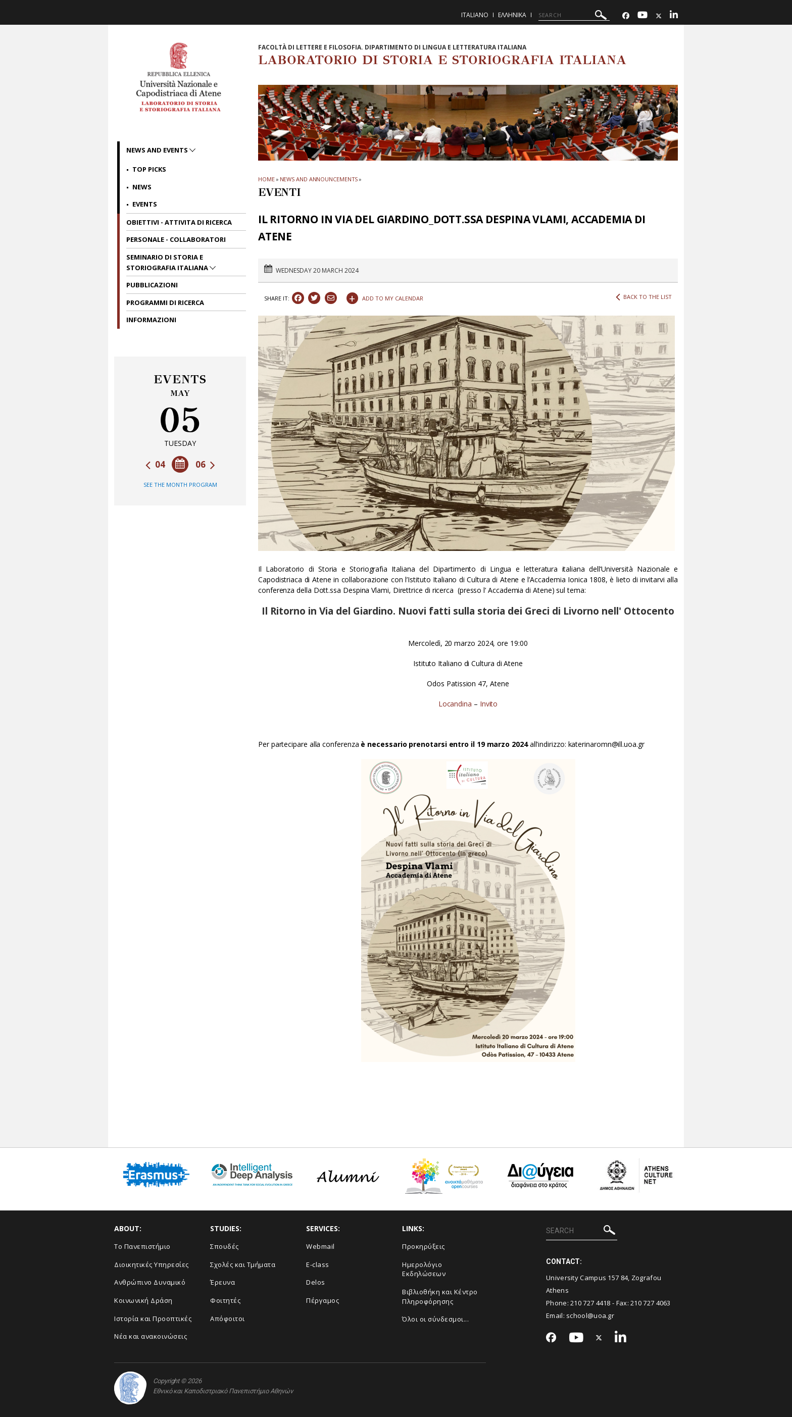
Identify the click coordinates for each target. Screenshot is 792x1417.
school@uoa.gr (590, 1315)
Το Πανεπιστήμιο (142, 1246)
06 (205, 464)
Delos (315, 1282)
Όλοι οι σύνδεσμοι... (435, 1319)
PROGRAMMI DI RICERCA (165, 302)
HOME (266, 179)
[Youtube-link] (642, 16)
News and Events (157, 150)
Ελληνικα (512, 15)
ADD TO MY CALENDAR (384, 296)
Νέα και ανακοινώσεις (150, 1336)
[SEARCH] (574, 15)
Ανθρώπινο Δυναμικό (149, 1282)
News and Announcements (319, 179)
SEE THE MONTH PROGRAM (180, 484)
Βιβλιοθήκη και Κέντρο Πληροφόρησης (440, 1296)
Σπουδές (224, 1246)
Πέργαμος (322, 1300)
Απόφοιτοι (227, 1318)
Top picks (149, 169)
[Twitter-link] (659, 16)
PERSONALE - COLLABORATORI (176, 239)
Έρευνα (222, 1282)
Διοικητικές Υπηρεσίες (151, 1264)
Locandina (455, 703)
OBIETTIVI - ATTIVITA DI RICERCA (179, 222)
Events (144, 204)
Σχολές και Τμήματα (242, 1264)
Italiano (474, 15)
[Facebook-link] (625, 16)
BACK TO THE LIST (644, 297)
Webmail (320, 1246)
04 (155, 464)
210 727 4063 (650, 1302)
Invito (489, 703)
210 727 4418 (590, 1302)
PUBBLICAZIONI (152, 284)
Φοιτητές (225, 1300)
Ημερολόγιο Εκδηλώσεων (423, 1269)
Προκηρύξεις (423, 1246)
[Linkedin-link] (674, 16)
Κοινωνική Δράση (143, 1300)
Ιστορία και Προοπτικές (152, 1318)
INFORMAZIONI (151, 319)
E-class (317, 1264)
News (142, 186)
